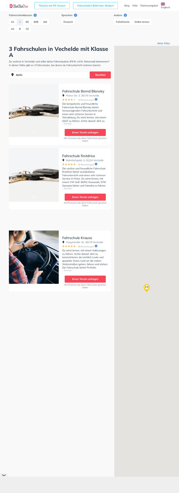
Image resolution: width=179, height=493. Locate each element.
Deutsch (68, 21)
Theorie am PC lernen (52, 5)
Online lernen (141, 21)
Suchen (100, 74)
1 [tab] (34, 132)
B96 (36, 21)
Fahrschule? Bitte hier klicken (95, 5)
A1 (12, 21)
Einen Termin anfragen (85, 132)
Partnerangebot (149, 5)
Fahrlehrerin (123, 21)
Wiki (134, 5)
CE (27, 28)
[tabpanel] (34, 110)
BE (27, 21)
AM (45, 21)
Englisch (165, 6)
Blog (126, 5)
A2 (12, 28)
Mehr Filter (163, 43)
